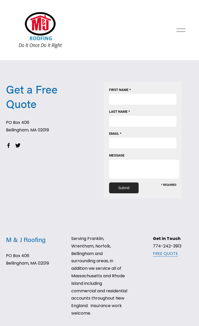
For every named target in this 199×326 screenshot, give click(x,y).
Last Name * (119, 112)
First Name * (120, 90)
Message (116, 155)
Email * (115, 134)
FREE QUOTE (165, 254)
